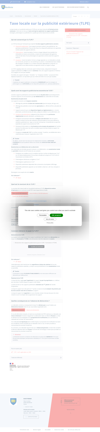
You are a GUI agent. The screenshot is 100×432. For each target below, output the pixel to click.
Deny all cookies (50, 219)
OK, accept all (56, 215)
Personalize (43, 215)
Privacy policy (50, 222)
